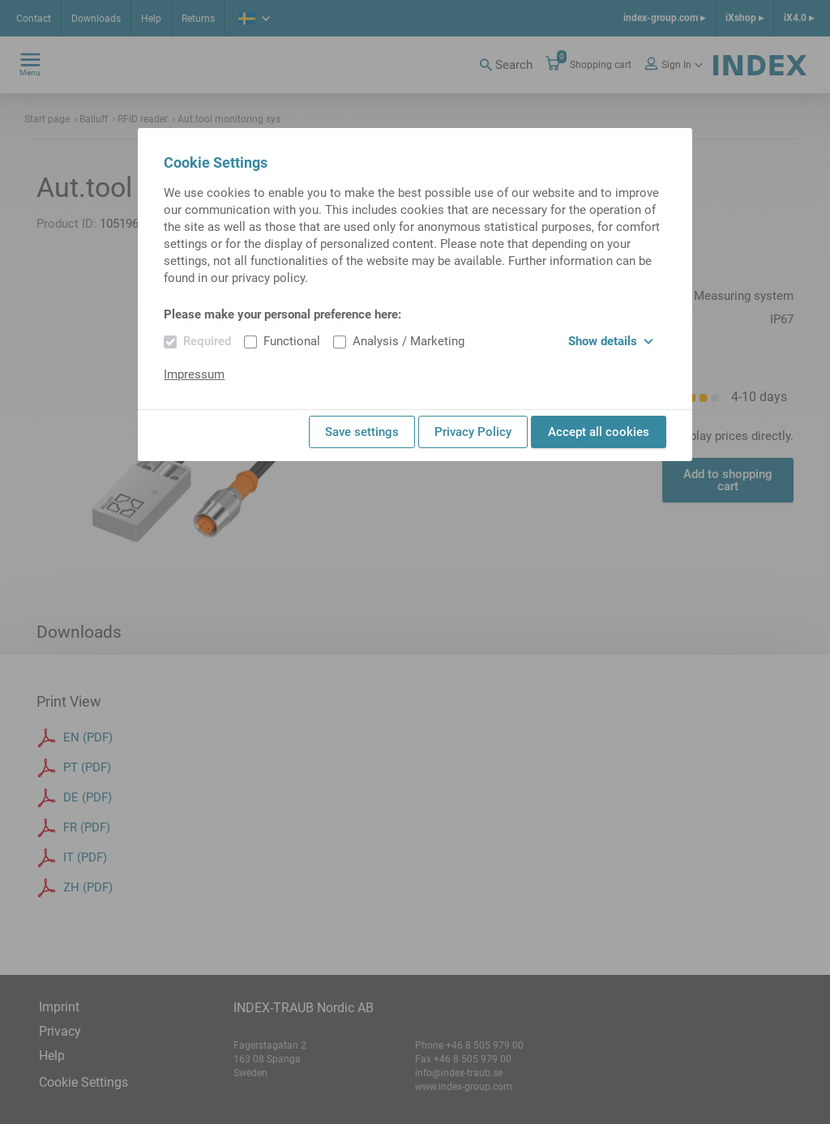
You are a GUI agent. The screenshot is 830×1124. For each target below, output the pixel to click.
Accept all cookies (598, 432)
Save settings (362, 432)
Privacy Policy (472, 432)
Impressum (194, 374)
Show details (610, 341)
